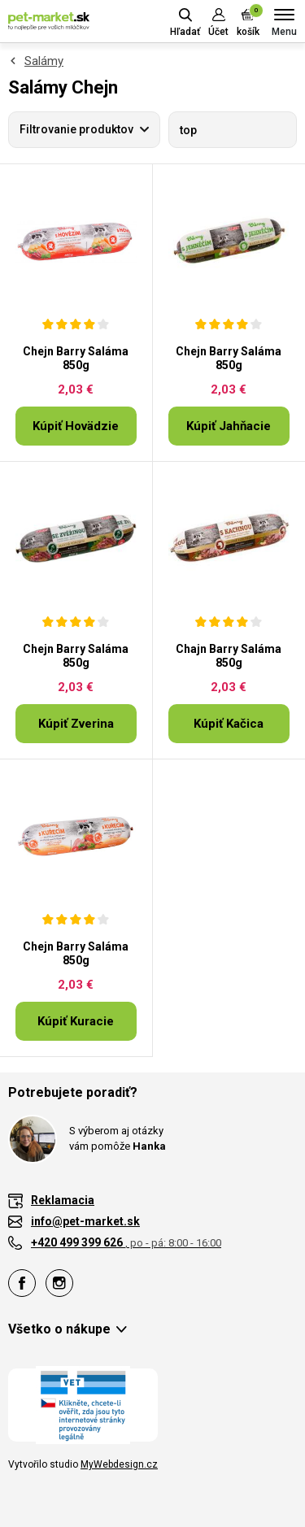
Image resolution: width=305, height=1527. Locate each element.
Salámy (43, 61)
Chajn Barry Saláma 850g (228, 655)
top (188, 130)
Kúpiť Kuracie (75, 1021)
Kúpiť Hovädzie (76, 426)
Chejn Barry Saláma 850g (76, 358)
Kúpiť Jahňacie (228, 426)
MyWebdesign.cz (119, 1464)
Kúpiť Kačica (229, 723)
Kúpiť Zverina (76, 723)
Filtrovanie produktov (76, 129)
